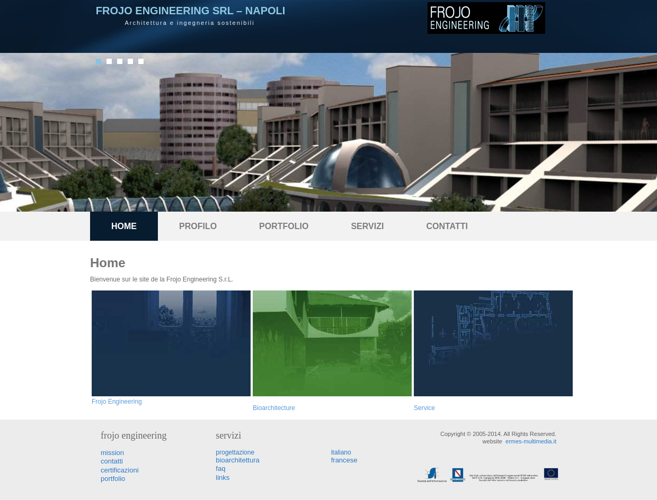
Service (424, 408)
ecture (286, 408)
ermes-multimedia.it (530, 441)
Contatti (447, 226)
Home (124, 226)
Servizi (367, 226)
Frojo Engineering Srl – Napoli (190, 10)
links (222, 477)
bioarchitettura (237, 460)
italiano (341, 452)
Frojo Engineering (117, 401)
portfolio (283, 226)
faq (220, 468)
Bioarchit (265, 408)
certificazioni (120, 470)
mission (112, 453)
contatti (112, 461)
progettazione (235, 452)
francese (344, 460)
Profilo (198, 226)
